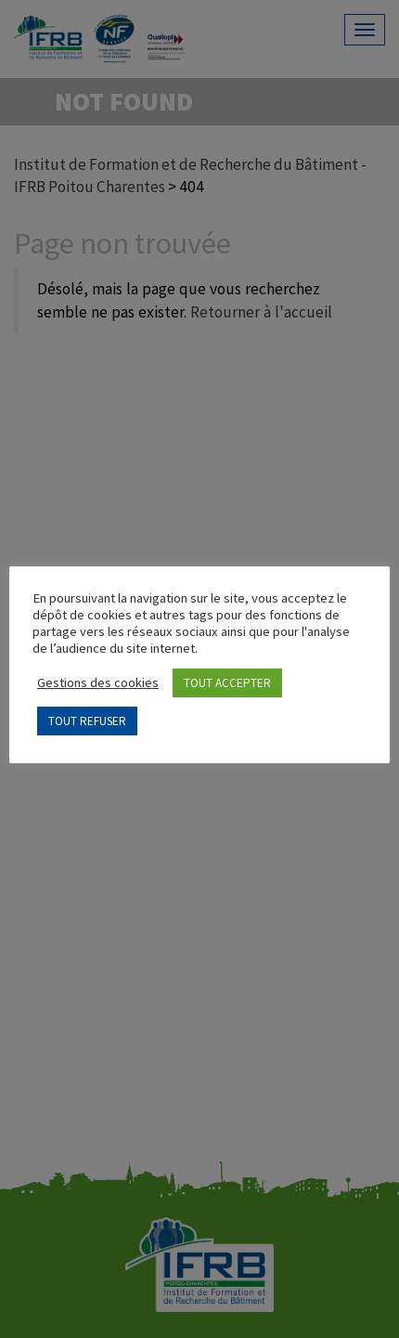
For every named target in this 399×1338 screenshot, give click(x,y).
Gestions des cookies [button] (98, 682)
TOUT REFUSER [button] (87, 721)
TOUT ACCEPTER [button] (227, 683)
